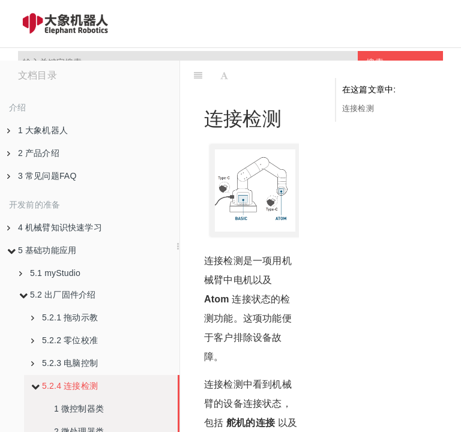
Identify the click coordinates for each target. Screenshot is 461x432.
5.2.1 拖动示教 (64, 317)
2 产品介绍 (33, 153)
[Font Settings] (224, 76)
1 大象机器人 (37, 130)
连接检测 (358, 108)
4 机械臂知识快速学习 (54, 227)
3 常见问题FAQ (41, 176)
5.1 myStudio (49, 273)
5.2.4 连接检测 (64, 386)
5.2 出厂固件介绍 (57, 294)
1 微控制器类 (79, 408)
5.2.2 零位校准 (64, 340)
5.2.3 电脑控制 (64, 363)
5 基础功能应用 (41, 250)
